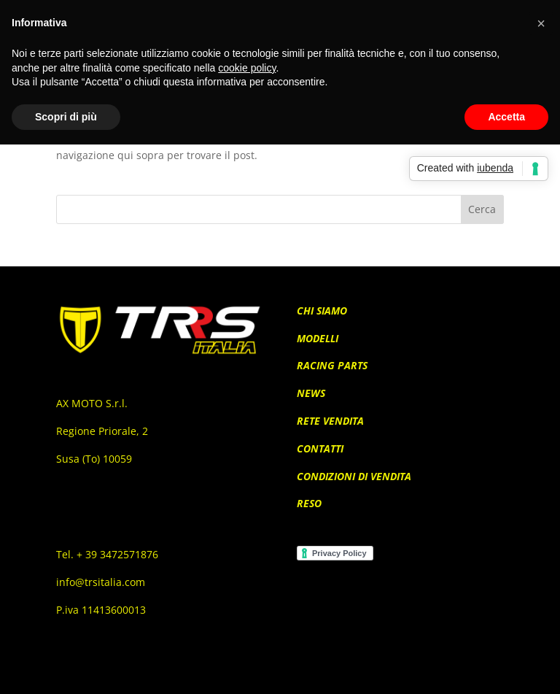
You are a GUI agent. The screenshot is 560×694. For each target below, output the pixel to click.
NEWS (311, 393)
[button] (541, 23)
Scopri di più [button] (66, 117)
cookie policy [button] (247, 68)
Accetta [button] (506, 117)
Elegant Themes (256, 673)
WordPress (364, 673)
